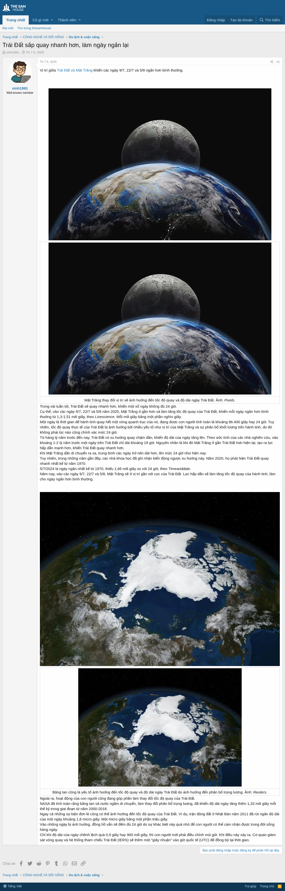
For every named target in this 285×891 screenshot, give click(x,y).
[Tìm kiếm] (270, 20)
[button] (52, 20)
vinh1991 (12, 52)
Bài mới (7, 28)
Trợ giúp (250, 886)
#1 (278, 62)
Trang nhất (15, 20)
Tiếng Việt (12, 886)
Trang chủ (267, 886)
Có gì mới (40, 20)
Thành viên (67, 20)
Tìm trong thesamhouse (34, 28)
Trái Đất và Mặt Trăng (74, 70)
